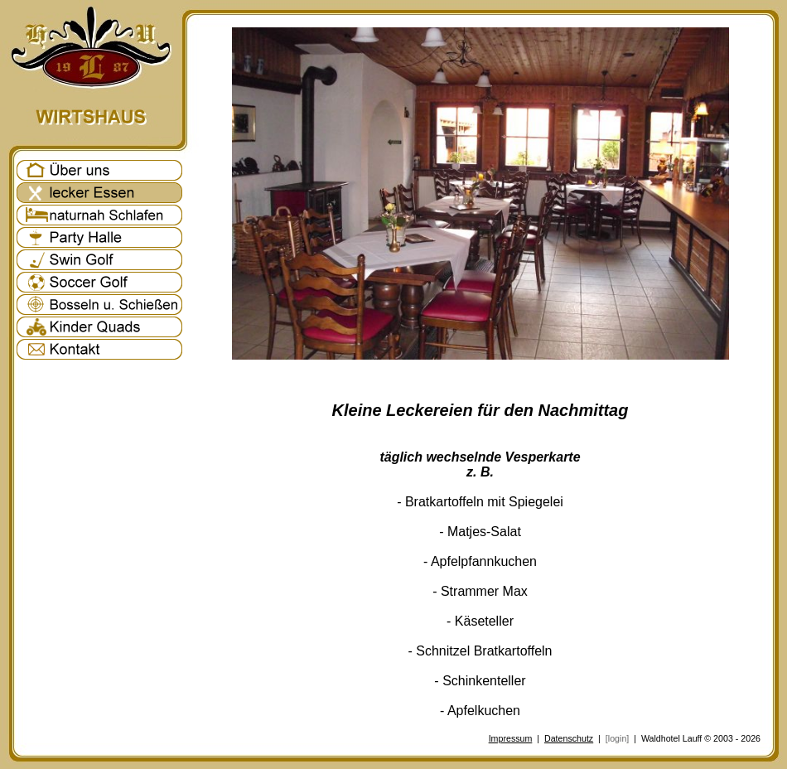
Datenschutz (568, 738)
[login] (617, 738)
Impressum (511, 738)
